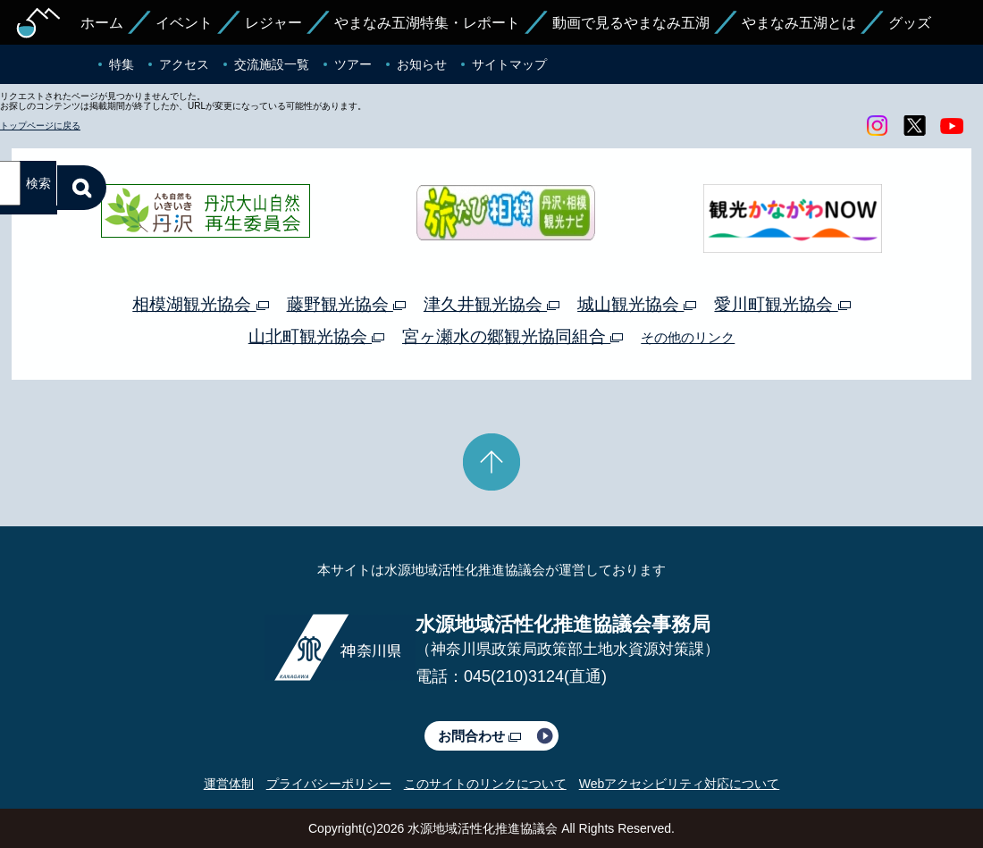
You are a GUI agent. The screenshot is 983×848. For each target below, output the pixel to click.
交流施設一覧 (271, 64)
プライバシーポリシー (328, 784)
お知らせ (422, 64)
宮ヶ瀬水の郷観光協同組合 (512, 336)
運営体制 (229, 784)
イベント (184, 22)
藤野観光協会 (346, 304)
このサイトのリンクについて (485, 784)
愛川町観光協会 (782, 304)
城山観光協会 (636, 304)
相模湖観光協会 (200, 304)
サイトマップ (509, 64)
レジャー (273, 22)
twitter (914, 126)
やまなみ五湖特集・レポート (427, 22)
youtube (951, 126)
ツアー (353, 64)
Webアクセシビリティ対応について (679, 784)
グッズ (909, 22)
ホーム (101, 22)
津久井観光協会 (491, 304)
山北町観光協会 (316, 336)
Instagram (876, 126)
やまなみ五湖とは (799, 22)
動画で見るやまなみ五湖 (631, 22)
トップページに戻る (40, 125)
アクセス (184, 64)
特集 (121, 64)
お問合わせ (479, 735)
